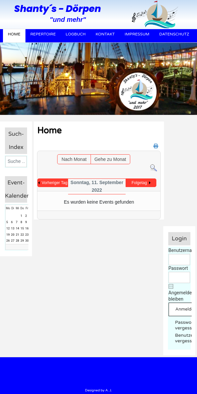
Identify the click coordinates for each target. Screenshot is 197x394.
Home (14, 34)
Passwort (178, 268)
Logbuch (76, 34)
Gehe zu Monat (110, 159)
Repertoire (43, 34)
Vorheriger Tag (54, 182)
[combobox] (16, 161)
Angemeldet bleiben (181, 296)
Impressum (137, 34)
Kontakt (105, 34)
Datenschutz (174, 34)
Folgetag (139, 182)
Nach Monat (73, 159)
